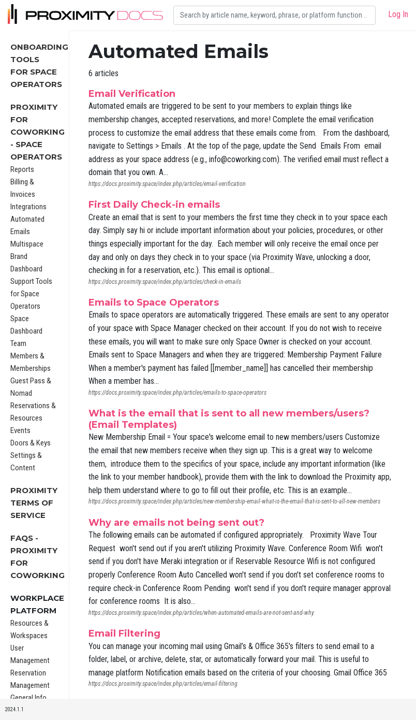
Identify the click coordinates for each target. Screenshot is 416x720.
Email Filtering (124, 633)
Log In (398, 14)
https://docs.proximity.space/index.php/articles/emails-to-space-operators (177, 392)
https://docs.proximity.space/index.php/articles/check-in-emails (164, 281)
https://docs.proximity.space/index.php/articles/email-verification (167, 184)
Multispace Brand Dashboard (26, 256)
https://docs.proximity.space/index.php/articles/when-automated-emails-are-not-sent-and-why (201, 612)
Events (20, 430)
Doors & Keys (30, 443)
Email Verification (131, 93)
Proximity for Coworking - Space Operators (37, 132)
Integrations (28, 206)
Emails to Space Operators (153, 302)
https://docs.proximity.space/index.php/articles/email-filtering (162, 683)
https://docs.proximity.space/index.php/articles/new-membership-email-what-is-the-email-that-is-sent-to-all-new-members (234, 501)
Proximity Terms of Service (33, 502)
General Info (28, 697)
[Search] (274, 15)
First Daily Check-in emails (154, 204)
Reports (22, 169)
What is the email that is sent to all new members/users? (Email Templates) (228, 419)
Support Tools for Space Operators (31, 294)
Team (18, 343)
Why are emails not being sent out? (176, 522)
